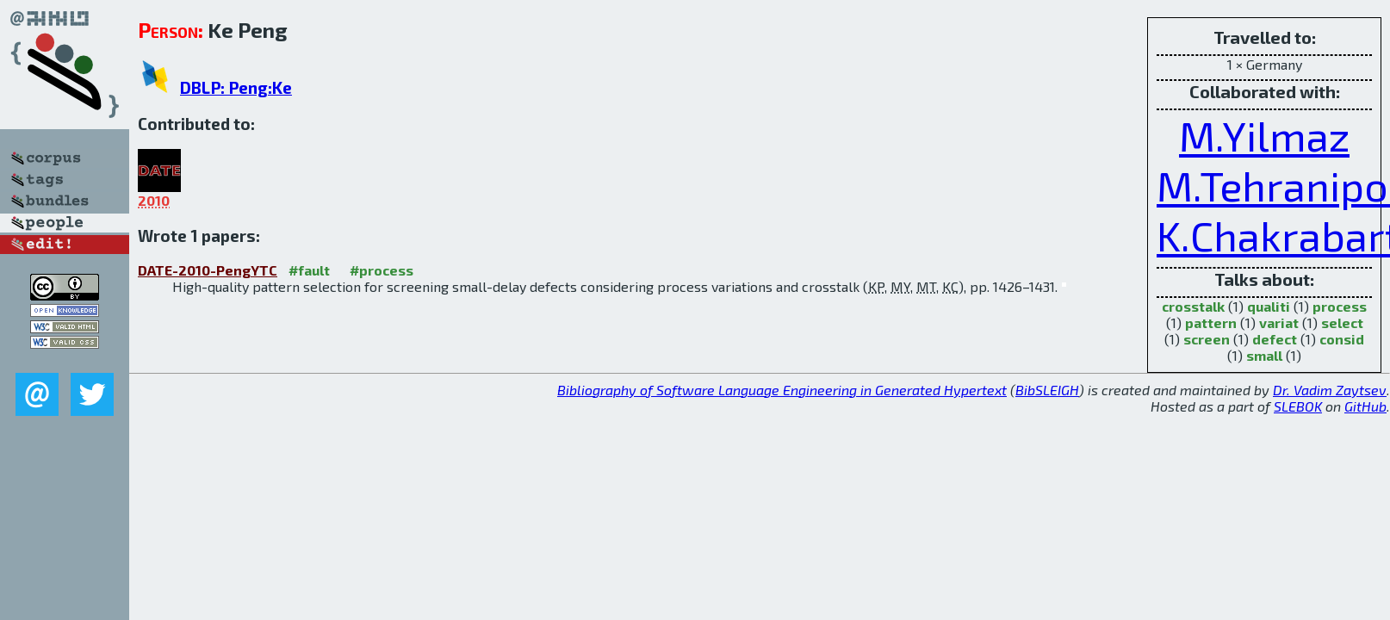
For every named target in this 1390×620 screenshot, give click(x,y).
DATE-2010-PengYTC (207, 270)
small (1264, 355)
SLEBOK (1298, 406)
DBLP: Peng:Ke (236, 87)
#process (381, 270)
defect (1274, 339)
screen (1206, 339)
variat (1279, 322)
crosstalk (1193, 306)
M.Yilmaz (1264, 135)
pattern (1211, 322)
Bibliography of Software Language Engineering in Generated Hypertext (782, 389)
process (1339, 306)
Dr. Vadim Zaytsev (1330, 389)
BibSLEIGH (1047, 389)
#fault (309, 270)
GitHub (1365, 406)
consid (1341, 339)
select (1342, 322)
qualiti (1268, 306)
